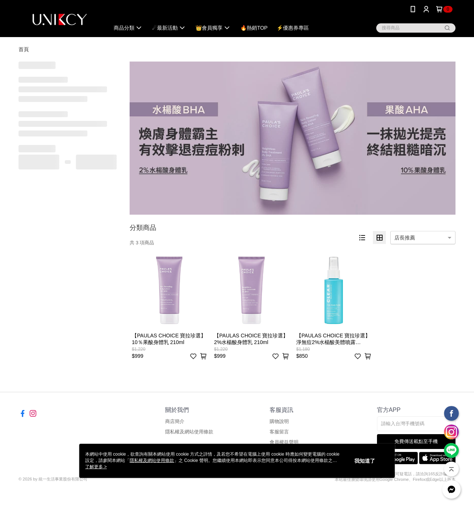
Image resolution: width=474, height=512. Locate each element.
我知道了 (364, 461)
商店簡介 (174, 421)
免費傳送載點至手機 (416, 441)
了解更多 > (96, 466)
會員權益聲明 (284, 442)
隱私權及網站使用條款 (189, 432)
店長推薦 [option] (404, 238)
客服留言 (279, 432)
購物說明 (279, 421)
